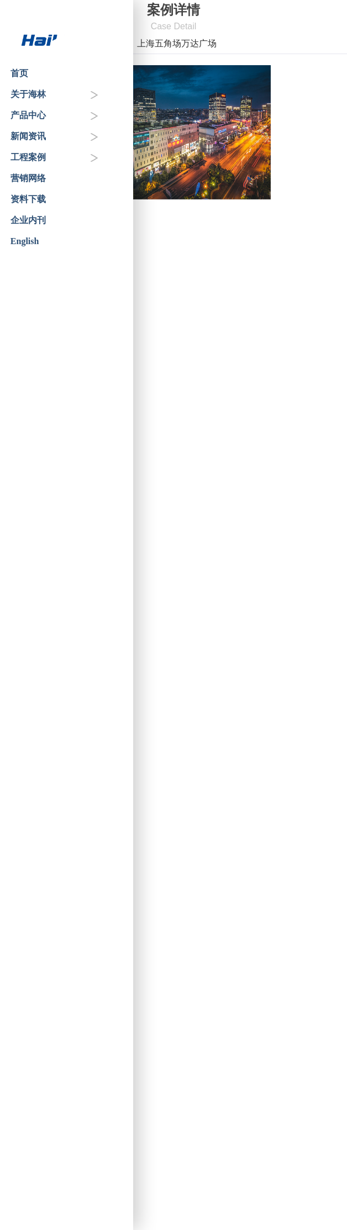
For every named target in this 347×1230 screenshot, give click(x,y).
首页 (19, 73)
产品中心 (28, 115)
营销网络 (28, 178)
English (24, 241)
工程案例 (28, 157)
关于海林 (28, 94)
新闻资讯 (28, 136)
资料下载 (28, 199)
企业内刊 (28, 220)
